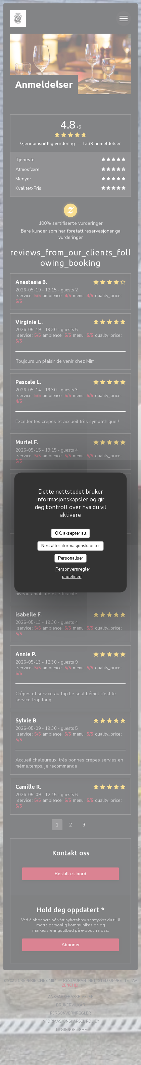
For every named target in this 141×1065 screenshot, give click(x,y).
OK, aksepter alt (70, 533)
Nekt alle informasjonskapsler (70, 546)
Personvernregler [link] (72, 569)
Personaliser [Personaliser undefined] (70, 558)
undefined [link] (72, 577)
